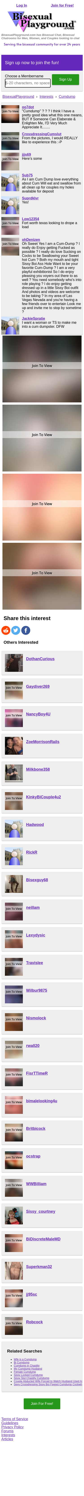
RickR (31, 852)
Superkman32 (39, 1266)
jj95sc (31, 1294)
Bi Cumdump (21, 1362)
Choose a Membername (24, 76)
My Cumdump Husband (28, 1368)
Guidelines (9, 1423)
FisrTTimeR (37, 1073)
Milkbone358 (38, 769)
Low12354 (30, 219)
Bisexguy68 (37, 880)
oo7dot (28, 107)
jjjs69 (26, 154)
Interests (8, 1435)
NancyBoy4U (38, 714)
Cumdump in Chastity (27, 1365)
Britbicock (35, 1128)
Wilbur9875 (36, 990)
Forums (7, 1431)
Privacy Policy (12, 1427)
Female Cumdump (25, 1371)
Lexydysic (35, 935)
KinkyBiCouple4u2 (43, 797)
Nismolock (36, 1018)
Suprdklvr (30, 198)
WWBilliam (36, 1184)
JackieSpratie (33, 318)
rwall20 (33, 1045)
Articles (7, 1439)
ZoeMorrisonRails (43, 742)
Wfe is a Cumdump (25, 1359)
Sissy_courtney (40, 1211)
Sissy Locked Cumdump (28, 1375)
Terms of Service (14, 1419)
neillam (33, 907)
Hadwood (35, 824)
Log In (21, 5)
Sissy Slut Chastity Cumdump (31, 1378)
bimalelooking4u (41, 1101)
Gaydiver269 (38, 686)
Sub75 (27, 175)
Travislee (34, 963)
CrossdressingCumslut (41, 134)
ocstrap (33, 1156)
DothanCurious (40, 659)
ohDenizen (31, 240)
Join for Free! (62, 5)
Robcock (34, 1322)
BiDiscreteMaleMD (43, 1239)
